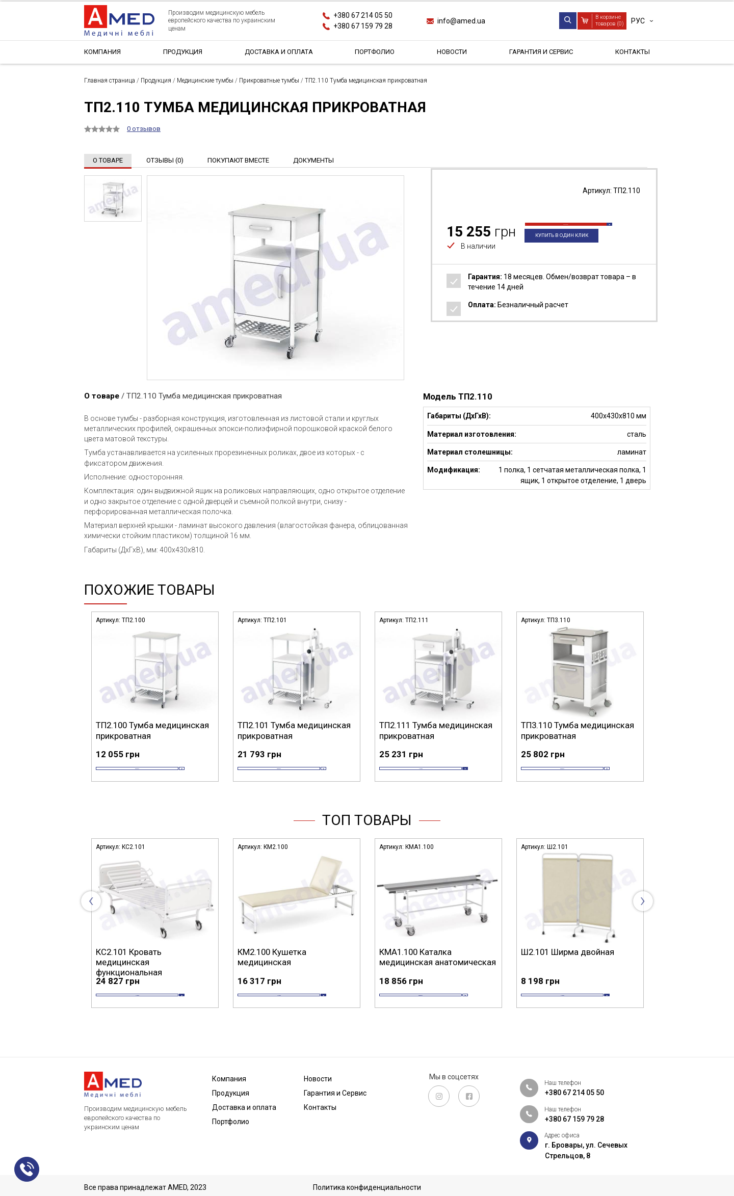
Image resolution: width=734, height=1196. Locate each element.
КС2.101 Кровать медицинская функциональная (271, 977)
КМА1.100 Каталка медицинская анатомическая (579, 972)
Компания (103, 53)
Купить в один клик (566, 251)
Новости (450, 53)
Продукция (181, 53)
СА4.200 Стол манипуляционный (132, 972)
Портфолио (375, 53)
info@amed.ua (461, 21)
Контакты (631, 53)
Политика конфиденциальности (367, 1187)
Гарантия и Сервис (539, 53)
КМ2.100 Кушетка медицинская (413, 972)
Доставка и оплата (278, 53)
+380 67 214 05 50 (362, 15)
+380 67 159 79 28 (362, 26)
